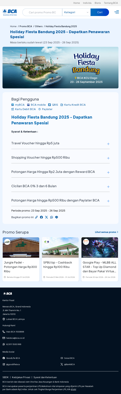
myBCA (18, 104)
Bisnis (98, 2)
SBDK (6, 377)
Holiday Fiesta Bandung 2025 (61, 26)
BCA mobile (36, 104)
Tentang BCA (111, 2)
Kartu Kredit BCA (73, 104)
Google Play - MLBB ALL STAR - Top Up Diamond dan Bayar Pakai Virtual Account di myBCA (99, 269)
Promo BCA (26, 26)
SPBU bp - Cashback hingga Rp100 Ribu (57, 265)
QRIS (53, 104)
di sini (73, 389)
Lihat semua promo (106, 232)
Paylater (45, 109)
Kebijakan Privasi (21, 377)
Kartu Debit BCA (23, 109)
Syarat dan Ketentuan (45, 377)
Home (76, 2)
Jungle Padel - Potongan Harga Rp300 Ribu (20, 267)
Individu (87, 2)
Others (39, 26)
